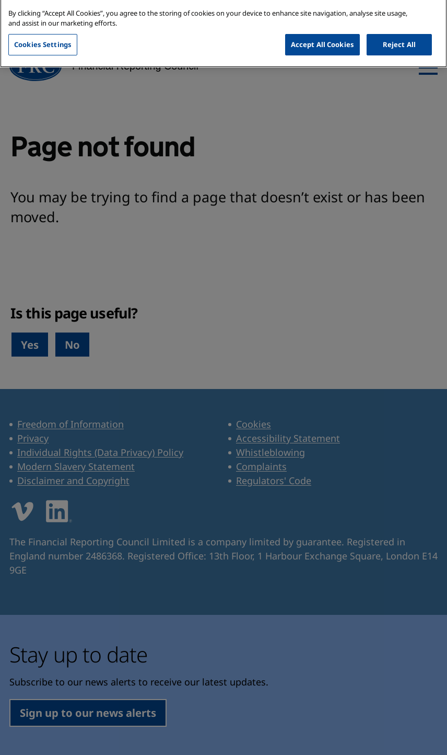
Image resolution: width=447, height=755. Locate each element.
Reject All (399, 34)
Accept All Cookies (322, 34)
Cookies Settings (43, 34)
